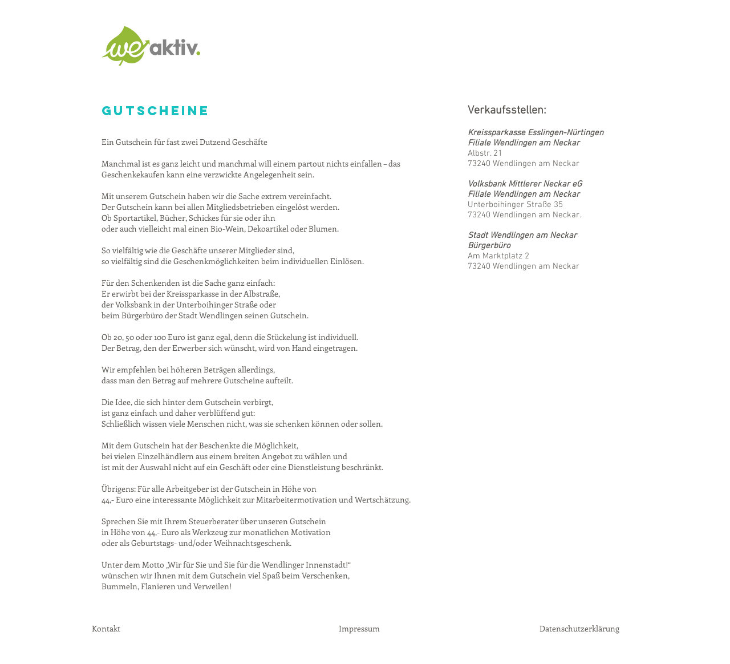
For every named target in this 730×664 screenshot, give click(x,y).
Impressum (359, 628)
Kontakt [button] (106, 628)
